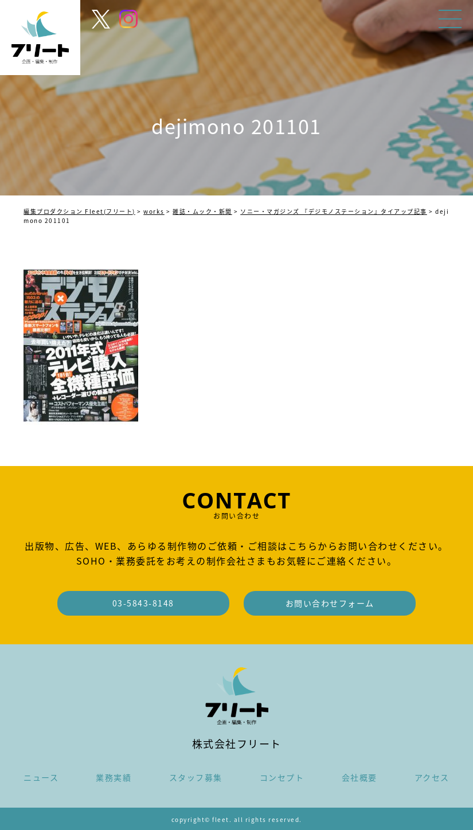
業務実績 (113, 777)
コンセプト (282, 777)
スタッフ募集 (195, 777)
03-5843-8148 (143, 603)
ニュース (41, 777)
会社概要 (359, 777)
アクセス (432, 777)
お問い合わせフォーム (330, 603)
